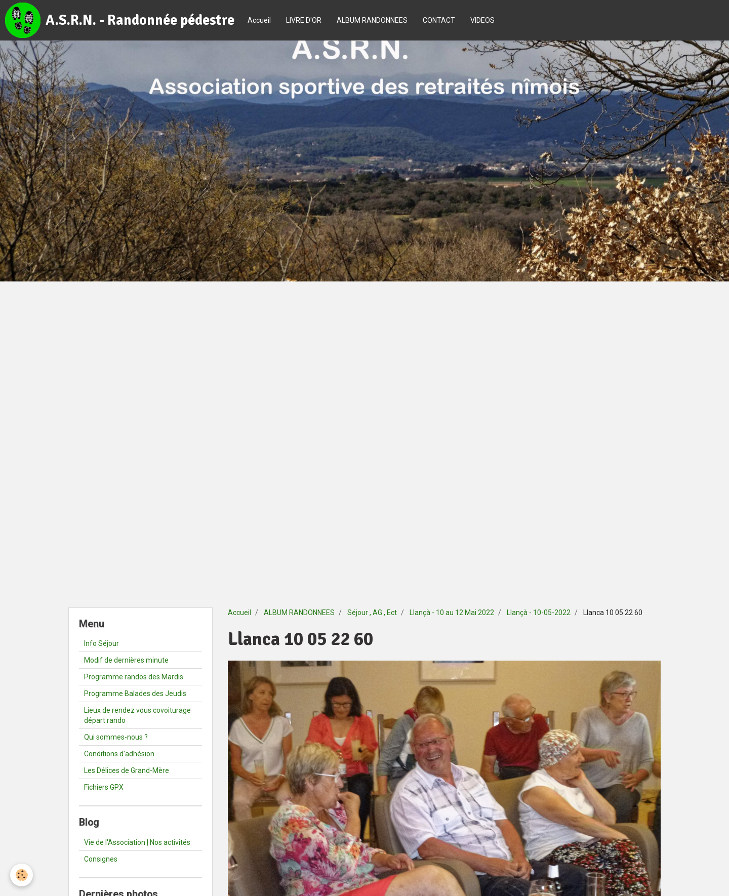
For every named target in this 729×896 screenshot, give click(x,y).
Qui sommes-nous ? (116, 737)
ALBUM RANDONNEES (372, 20)
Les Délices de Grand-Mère (126, 770)
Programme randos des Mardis (133, 677)
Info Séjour (101, 643)
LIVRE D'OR (303, 20)
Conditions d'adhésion (119, 754)
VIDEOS (482, 20)
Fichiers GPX (104, 787)
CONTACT (439, 20)
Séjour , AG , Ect (372, 612)
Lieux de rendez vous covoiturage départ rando (137, 715)
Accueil (259, 20)
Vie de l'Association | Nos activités (137, 842)
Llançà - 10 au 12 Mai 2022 (452, 612)
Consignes (100, 859)
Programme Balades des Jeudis (135, 693)
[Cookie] (21, 875)
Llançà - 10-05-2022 (539, 612)
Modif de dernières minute (126, 660)
